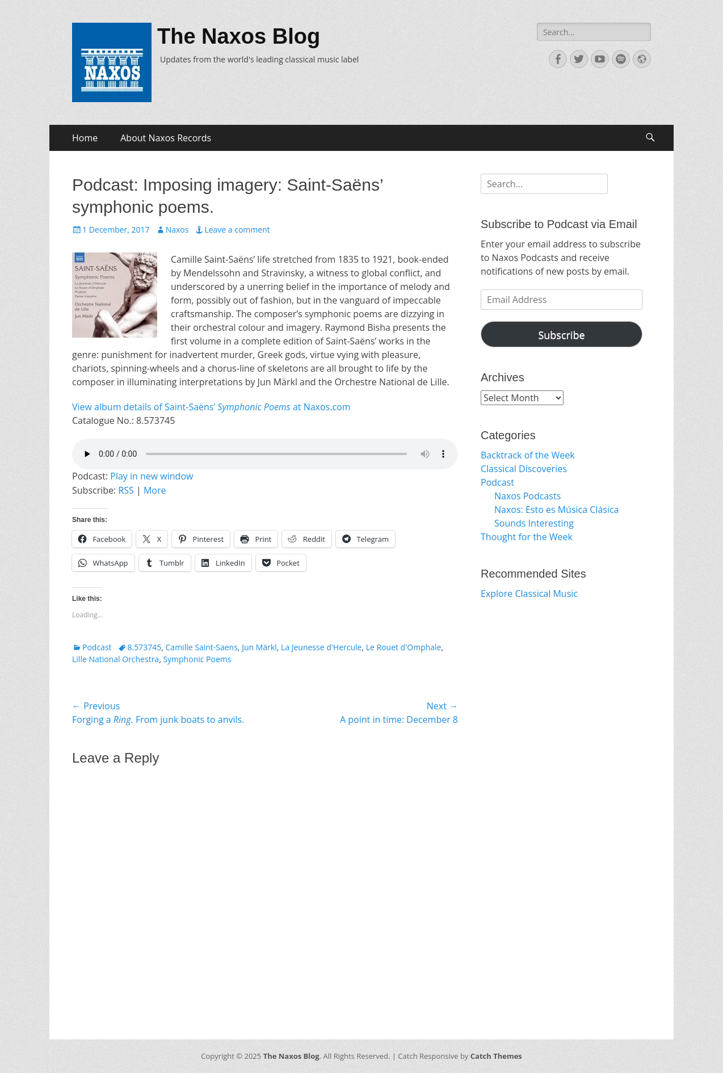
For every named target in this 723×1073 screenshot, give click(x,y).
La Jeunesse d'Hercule (321, 647)
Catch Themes (496, 1056)
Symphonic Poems (197, 659)
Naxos (177, 229)
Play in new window (151, 476)
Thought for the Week (527, 537)
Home (85, 138)
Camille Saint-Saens (202, 647)
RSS (125, 490)
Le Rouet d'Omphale (404, 647)
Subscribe (561, 335)
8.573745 (145, 647)
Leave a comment (237, 229)
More (155, 490)
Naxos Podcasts (527, 496)
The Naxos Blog (238, 36)
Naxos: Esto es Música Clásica (556, 509)
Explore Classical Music (529, 593)
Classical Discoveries (524, 468)
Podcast (97, 647)
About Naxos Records (165, 138)
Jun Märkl (259, 647)
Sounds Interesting (534, 523)
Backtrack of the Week (528, 455)
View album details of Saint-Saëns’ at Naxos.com (211, 407)
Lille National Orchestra (115, 659)
